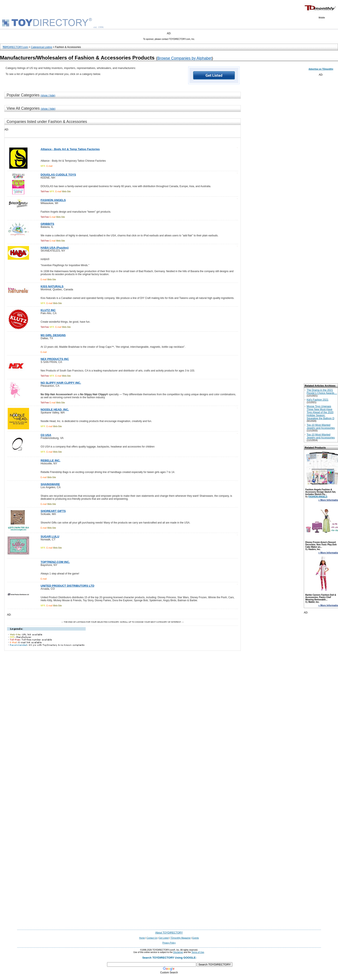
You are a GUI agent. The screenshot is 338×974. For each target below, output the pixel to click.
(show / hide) (48, 95)
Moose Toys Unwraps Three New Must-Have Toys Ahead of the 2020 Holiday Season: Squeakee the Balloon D (320, 412)
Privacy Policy (169, 943)
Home (142, 938)
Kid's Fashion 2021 (317, 399)
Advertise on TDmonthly (321, 69)
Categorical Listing (41, 47)
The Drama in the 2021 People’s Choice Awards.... (322, 392)
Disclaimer (178, 952)
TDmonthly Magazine (180, 938)
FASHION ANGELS (317, 496)
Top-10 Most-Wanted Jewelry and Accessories (321, 427)
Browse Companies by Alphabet (184, 58)
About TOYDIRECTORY (169, 932)
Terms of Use (197, 952)
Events (195, 938)
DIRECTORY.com (15, 47)
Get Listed (164, 938)
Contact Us (152, 938)
